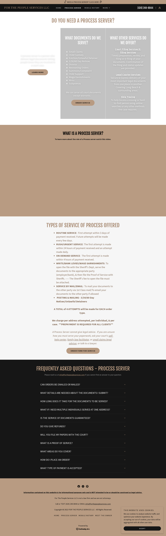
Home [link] (58, 8)
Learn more (38, 72)
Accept (142, 528)
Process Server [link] (73, 8)
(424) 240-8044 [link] (145, 7)
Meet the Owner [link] (103, 515)
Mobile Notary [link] (91, 8)
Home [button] (56, 515)
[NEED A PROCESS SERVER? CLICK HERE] (83, 2)
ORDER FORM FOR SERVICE (83, 351)
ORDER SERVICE (82, 103)
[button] (106, 8)
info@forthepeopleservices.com (72, 375)
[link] (27, 8)
